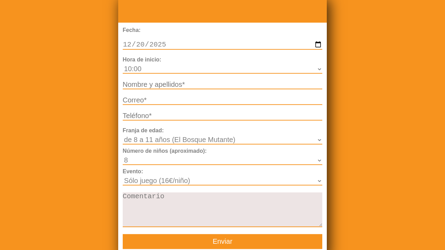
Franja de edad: (143, 131)
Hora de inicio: (142, 60)
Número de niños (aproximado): (165, 152)
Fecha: (132, 29)
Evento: (133, 172)
